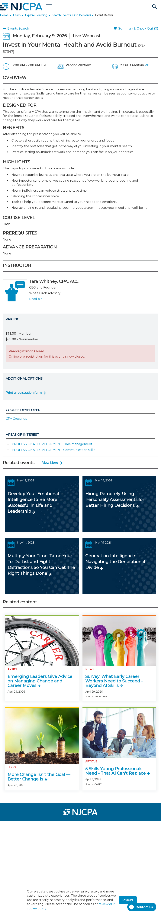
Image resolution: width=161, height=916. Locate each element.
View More (50, 462)
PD (147, 65)
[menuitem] (15, 825)
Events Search (16, 28)
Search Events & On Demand (71, 15)
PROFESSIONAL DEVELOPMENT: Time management (52, 444)
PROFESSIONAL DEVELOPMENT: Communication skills (53, 450)
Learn (17, 15)
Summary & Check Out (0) (136, 28)
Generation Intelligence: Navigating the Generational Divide (115, 561)
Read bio (35, 299)
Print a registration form (24, 392)
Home (4, 15)
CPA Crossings (16, 418)
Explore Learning (36, 15)
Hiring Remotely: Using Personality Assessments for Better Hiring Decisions (114, 499)
